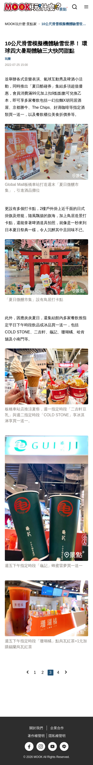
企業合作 (57, 728)
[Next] (65, 672)
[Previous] (27, 672)
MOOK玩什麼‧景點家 (21, 24)
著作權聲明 (36, 736)
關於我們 (36, 728)
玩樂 (8, 58)
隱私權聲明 (57, 736)
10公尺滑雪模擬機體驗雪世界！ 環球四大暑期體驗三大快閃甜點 (64, 24)
